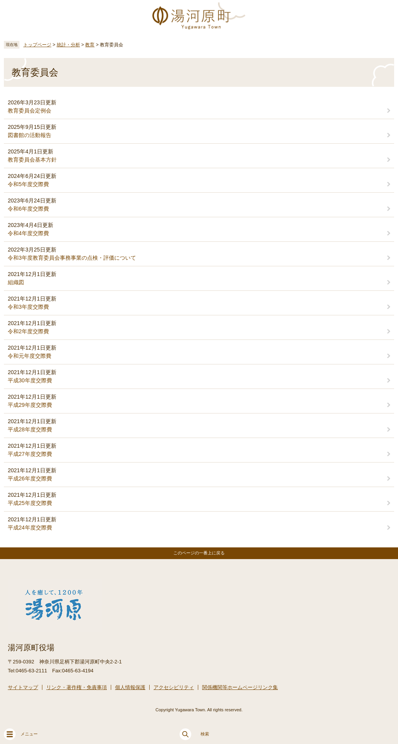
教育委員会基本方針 (32, 160)
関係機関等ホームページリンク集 (240, 687)
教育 (89, 44)
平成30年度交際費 (30, 380)
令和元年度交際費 (29, 356)
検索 (194, 734)
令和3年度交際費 (28, 307)
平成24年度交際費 (30, 527)
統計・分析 (68, 44)
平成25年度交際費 (30, 503)
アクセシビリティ (174, 687)
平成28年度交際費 (30, 429)
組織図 (16, 282)
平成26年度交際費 (30, 478)
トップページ (37, 44)
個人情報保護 (130, 687)
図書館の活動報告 (29, 135)
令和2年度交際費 (28, 331)
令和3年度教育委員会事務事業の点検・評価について (72, 258)
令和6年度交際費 (28, 209)
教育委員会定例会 (29, 110)
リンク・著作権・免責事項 (76, 687)
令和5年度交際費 (28, 184)
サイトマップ (23, 687)
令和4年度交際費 (28, 233)
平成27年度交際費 (30, 454)
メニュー (21, 734)
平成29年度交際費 (30, 405)
